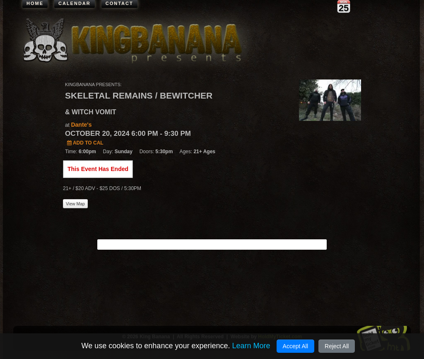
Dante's (81, 124)
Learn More (251, 346)
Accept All (295, 346)
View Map (75, 203)
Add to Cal (85, 143)
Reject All (337, 346)
